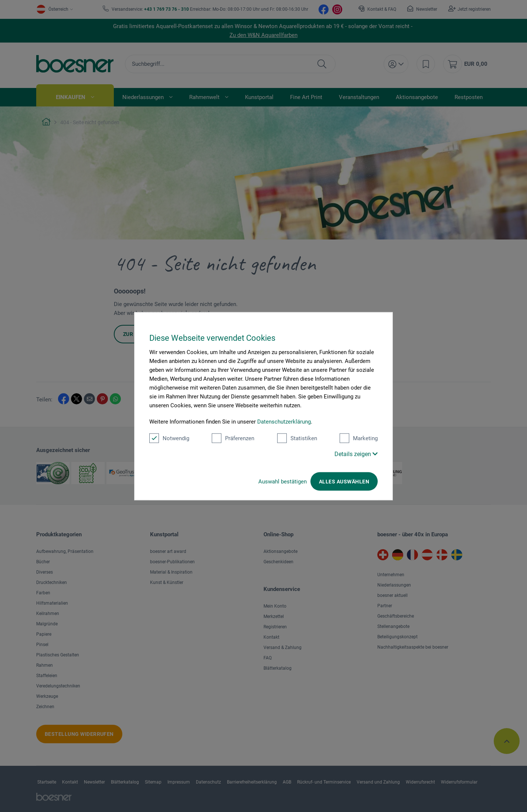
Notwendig (169, 438)
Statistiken (297, 438)
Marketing (359, 438)
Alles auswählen (344, 481)
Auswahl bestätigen (282, 481)
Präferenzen (233, 438)
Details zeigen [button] (356, 453)
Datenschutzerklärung (284, 421)
